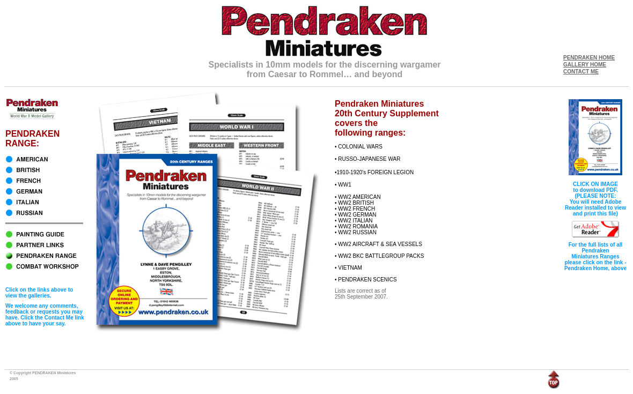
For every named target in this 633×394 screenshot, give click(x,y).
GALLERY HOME (584, 65)
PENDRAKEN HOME (589, 58)
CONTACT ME (581, 72)
